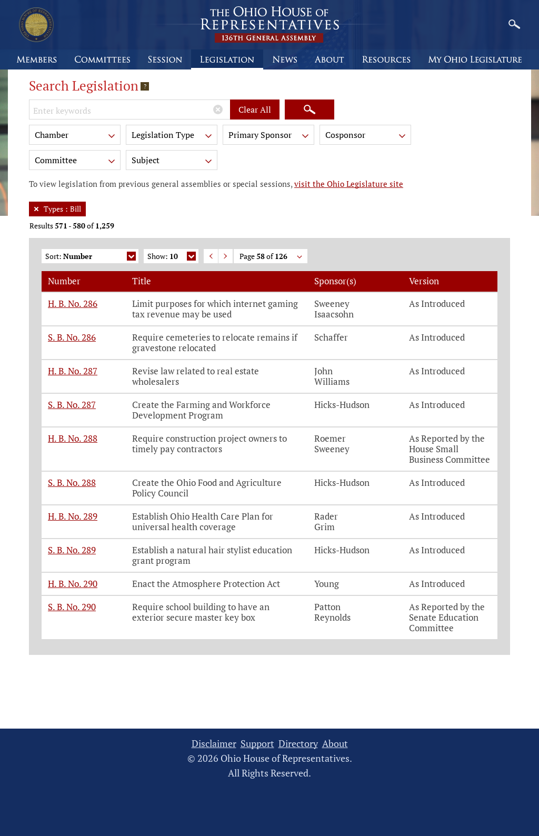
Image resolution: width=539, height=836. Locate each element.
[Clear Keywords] (218, 109)
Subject (173, 161)
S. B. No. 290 (72, 607)
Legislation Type (173, 136)
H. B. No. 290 (72, 584)
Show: (171, 257)
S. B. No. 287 (72, 405)
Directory (298, 743)
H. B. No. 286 (72, 303)
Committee (76, 161)
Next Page (225, 256)
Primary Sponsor (269, 136)
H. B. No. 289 (72, 516)
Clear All (254, 109)
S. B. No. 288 (72, 482)
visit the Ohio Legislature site (348, 183)
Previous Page (211, 256)
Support (257, 743)
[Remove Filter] (36, 209)
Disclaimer (214, 743)
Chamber (76, 136)
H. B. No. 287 (72, 371)
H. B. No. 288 (72, 438)
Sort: (90, 257)
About (335, 743)
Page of (271, 257)
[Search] (309, 109)
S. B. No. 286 (72, 337)
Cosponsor (366, 136)
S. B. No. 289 (72, 550)
